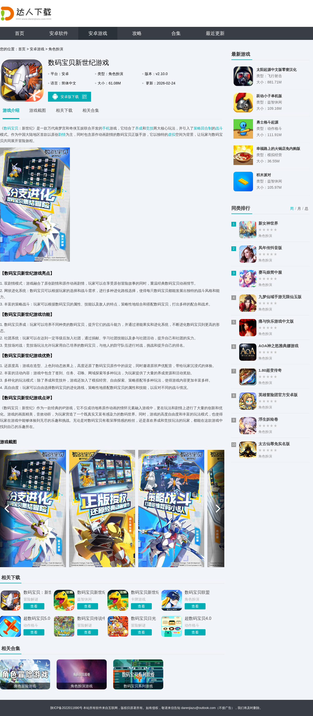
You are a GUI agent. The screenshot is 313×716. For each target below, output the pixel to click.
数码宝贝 (11, 128)
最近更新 (215, 33)
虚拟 (171, 134)
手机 (106, 128)
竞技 (149, 128)
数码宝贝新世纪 (91, 592)
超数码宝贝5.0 (36, 618)
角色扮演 (56, 49)
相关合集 (90, 110)
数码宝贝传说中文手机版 (91, 618)
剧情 (62, 134)
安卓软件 (58, 33)
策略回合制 (203, 128)
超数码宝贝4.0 (198, 618)
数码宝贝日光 (143, 618)
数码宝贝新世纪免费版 (145, 592)
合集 (176, 33)
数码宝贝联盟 (197, 592)
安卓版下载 (69, 96)
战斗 (219, 128)
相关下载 (64, 110)
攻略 (137, 33)
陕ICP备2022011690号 (66, 708)
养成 (138, 128)
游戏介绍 (11, 110)
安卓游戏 (97, 33)
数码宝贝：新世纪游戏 (37, 592)
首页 (19, 33)
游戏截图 (37, 110)
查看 (34, 606)
